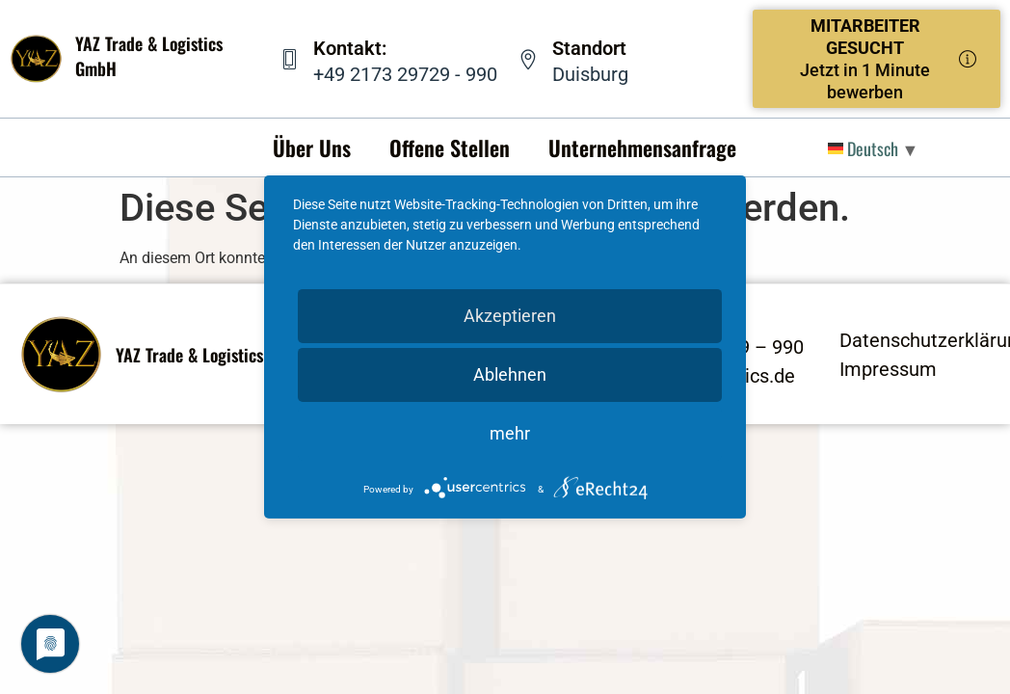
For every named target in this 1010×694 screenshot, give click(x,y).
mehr (510, 433)
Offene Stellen (449, 147)
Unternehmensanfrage (642, 147)
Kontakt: (349, 48)
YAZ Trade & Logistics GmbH (212, 354)
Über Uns (312, 147)
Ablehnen (509, 374)
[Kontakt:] (289, 59)
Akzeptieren (510, 316)
